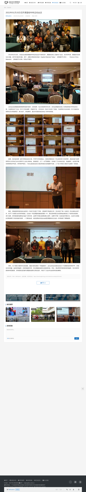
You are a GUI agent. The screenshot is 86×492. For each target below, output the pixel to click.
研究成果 (41, 2)
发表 (77, 338)
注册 (80, 2)
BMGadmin (8, 16)
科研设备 (49, 2)
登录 (75, 2)
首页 (26, 2)
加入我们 (63, 2)
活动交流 (56, 2)
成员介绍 (33, 2)
